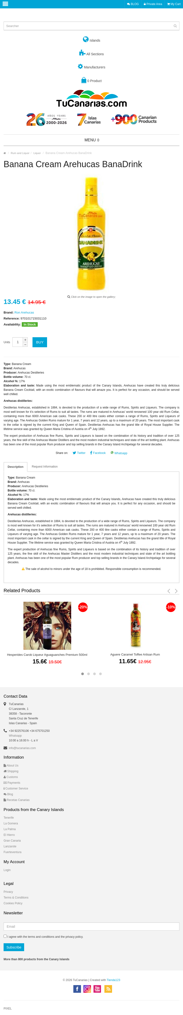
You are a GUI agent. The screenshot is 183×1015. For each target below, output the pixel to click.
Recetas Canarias (17, 800)
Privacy (8, 892)
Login (7, 870)
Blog (8, 794)
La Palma (10, 829)
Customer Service (16, 788)
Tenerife (9, 817)
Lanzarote (10, 846)
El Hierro (9, 835)
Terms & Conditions (16, 897)
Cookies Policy (13, 903)
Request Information (45, 466)
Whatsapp (118, 453)
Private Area (153, 4)
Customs (11, 777)
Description (15, 467)
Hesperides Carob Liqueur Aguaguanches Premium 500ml (47, 654)
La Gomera (11, 823)
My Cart (174, 4)
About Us (11, 765)
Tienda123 (113, 980)
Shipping (11, 771)
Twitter (79, 453)
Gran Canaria (12, 840)
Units (7, 342)
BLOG (133, 4)
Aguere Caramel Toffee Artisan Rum (135, 654)
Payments (12, 782)
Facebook (98, 453)
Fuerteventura (13, 852)
